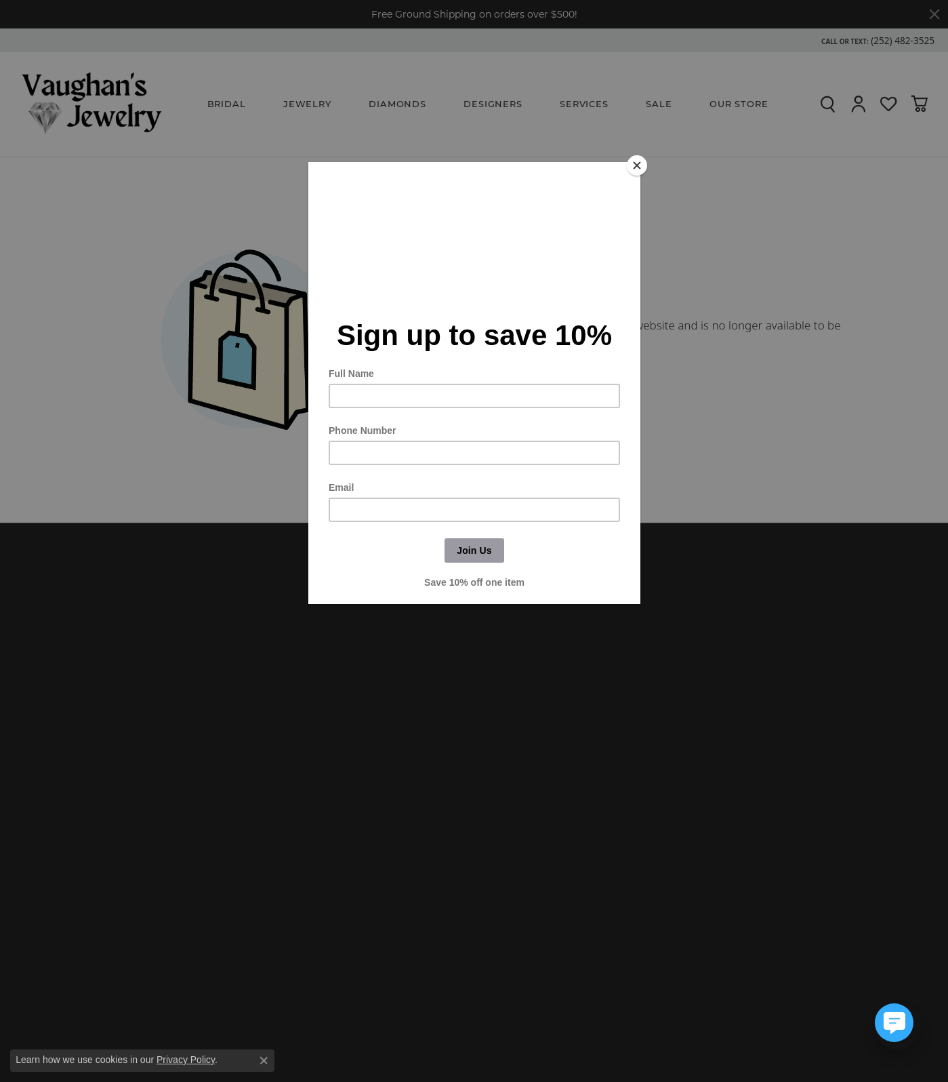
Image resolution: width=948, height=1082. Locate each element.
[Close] (637, 165)
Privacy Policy (186, 1059)
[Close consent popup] (264, 1060)
